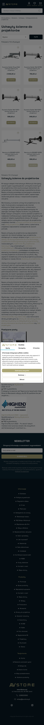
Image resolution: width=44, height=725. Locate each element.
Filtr (36, 37)
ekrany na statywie (18, 321)
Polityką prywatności (22, 471)
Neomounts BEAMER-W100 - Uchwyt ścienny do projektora (11, 154)
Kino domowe (23, 631)
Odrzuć (22, 379)
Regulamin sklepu (23, 501)
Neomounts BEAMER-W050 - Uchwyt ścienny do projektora (33, 154)
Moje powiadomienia (23, 673)
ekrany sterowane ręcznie (11, 323)
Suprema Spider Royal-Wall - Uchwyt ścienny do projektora (11, 68)
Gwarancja (23, 543)
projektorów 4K (19, 244)
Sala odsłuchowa (23, 547)
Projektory (23, 639)
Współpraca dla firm (22, 524)
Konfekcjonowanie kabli (23, 555)
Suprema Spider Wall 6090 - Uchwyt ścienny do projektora (33, 111)
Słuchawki (23, 643)
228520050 (23, 695)
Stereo (23, 647)
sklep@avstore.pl (23, 699)
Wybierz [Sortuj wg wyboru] (15, 37)
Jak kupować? (23, 539)
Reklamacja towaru (23, 516)
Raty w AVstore (23, 528)
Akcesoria (23, 608)
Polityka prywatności (23, 497)
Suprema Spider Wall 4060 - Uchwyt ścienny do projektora (11, 111)
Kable (23, 627)
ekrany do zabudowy (27, 319)
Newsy (17, 417)
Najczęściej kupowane (23, 589)
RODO (23, 559)
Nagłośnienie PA (23, 635)
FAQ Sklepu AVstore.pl (23, 520)
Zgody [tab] (8, 348)
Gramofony (23, 620)
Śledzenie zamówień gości (22, 662)
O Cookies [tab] (36, 348)
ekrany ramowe (31, 321)
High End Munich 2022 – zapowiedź (14, 415)
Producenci (23, 604)
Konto (23, 658)
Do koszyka (11, 80)
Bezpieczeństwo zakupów (23, 532)
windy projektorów (12, 224)
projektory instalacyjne (10, 250)
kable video (22, 317)
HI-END (23, 624)
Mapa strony (23, 570)
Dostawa (23, 493)
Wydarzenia (19, 385)
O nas (23, 505)
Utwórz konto (22, 669)
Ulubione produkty (23, 677)
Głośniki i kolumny (23, 616)
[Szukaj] (22, 10)
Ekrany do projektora (23, 612)
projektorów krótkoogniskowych (13, 242)
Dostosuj (22, 375)
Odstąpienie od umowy (22, 513)
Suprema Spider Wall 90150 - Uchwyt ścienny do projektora (33, 68)
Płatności (23, 509)
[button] (29, 4)
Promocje (23, 582)
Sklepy (23, 601)
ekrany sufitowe (27, 323)
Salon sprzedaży (23, 536)
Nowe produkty (23, 585)
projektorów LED (33, 242)
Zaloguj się (22, 666)
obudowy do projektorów (30, 259)
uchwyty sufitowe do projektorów (28, 222)
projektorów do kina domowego (26, 239)
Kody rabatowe (23, 562)
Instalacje (23, 551)
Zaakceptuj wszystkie (22, 370)
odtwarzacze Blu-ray (9, 317)
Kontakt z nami (23, 566)
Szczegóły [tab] (22, 348)
